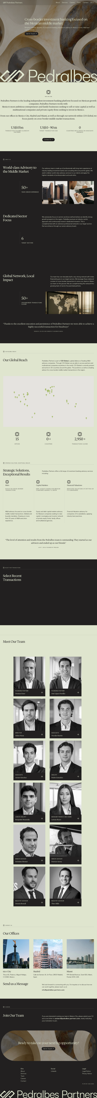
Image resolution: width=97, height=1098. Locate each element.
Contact (85, 2)
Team (79, 2)
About (58, 2)
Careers (72, 2)
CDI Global (65, 363)
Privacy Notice (87, 1073)
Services (65, 2)
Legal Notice (86, 1071)
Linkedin (53, 1071)
